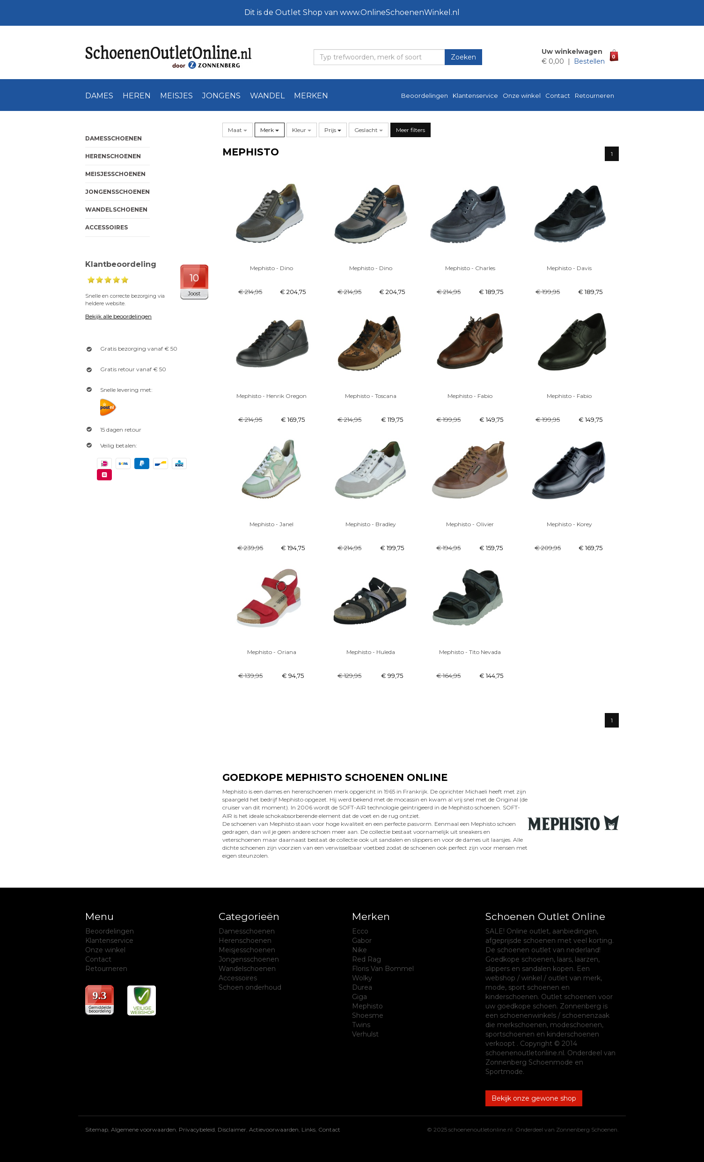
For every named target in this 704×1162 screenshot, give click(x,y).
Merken (311, 95)
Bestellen (589, 61)
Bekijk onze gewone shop (533, 1098)
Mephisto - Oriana (271, 651)
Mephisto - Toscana (370, 395)
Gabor (362, 940)
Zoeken (463, 57)
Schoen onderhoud (250, 987)
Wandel (267, 95)
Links (308, 1129)
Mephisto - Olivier (470, 524)
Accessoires (106, 227)
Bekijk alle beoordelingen (118, 316)
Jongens (221, 95)
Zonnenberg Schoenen (586, 1129)
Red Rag (366, 959)
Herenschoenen (113, 156)
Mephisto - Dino (271, 268)
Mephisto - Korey (569, 524)
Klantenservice (475, 95)
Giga (359, 997)
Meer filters (410, 129)
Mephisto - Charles (470, 268)
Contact (557, 95)
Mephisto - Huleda (370, 651)
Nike (359, 950)
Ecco (360, 931)
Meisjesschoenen (115, 173)
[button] (237, 130)
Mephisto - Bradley (370, 524)
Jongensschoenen (117, 191)
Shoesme (367, 1015)
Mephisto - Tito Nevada (470, 651)
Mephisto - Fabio (469, 395)
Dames (99, 95)
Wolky (362, 978)
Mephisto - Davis (569, 268)
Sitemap (96, 1129)
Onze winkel (522, 95)
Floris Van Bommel (383, 968)
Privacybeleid (197, 1129)
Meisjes (176, 95)
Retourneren (594, 95)
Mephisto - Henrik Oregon (271, 395)
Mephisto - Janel (271, 524)
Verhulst (365, 1034)
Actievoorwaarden (274, 1129)
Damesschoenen (113, 138)
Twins (361, 1025)
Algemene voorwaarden (143, 1129)
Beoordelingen (424, 95)
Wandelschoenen (116, 209)
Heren (137, 95)
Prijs (332, 129)
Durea (362, 987)
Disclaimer (232, 1129)
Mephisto (367, 1006)
